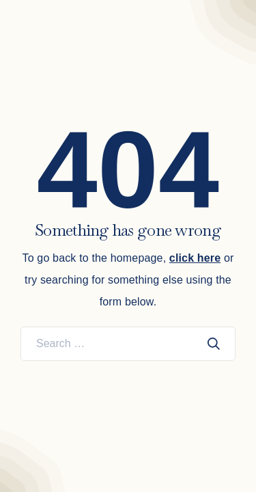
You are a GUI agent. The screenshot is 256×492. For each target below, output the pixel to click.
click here (195, 258)
